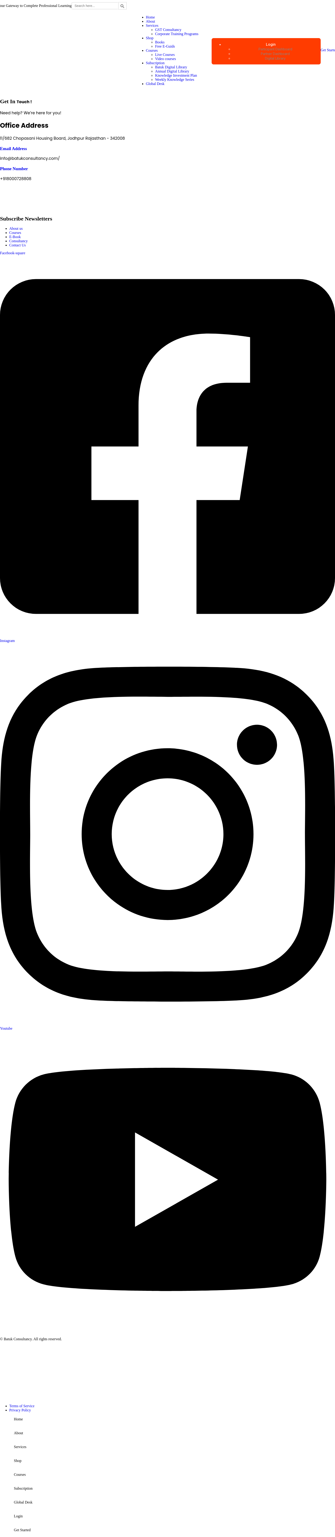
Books (159, 42)
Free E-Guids (165, 46)
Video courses (165, 59)
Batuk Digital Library (171, 67)
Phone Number (14, 168)
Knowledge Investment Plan (176, 75)
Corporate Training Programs (176, 34)
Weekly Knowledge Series (174, 80)
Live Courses (165, 55)
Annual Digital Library (172, 71)
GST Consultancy (168, 30)
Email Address (13, 148)
